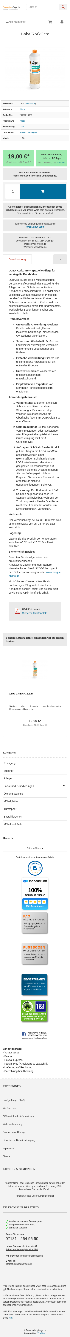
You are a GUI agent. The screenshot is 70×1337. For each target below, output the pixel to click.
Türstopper (10, 808)
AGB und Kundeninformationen (18, 1116)
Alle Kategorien (16, 21)
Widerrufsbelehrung (12, 1124)
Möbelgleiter (11, 801)
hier (10, 1318)
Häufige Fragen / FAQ (14, 1100)
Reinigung (9, 763)
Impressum (8, 1148)
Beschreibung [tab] (17, 259)
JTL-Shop (41, 1333)
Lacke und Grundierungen (35, 785)
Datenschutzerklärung (14, 1132)
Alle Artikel (30, 103)
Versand (61, 162)
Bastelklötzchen (13, 816)
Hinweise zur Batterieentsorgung (19, 1140)
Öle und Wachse (13, 793)
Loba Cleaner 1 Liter (21, 693)
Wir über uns (9, 1108)
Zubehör (8, 770)
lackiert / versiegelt (28, 132)
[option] (35, 691)
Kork (21, 126)
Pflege (22, 109)
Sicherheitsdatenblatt (34, 613)
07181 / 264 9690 (35, 227)
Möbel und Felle (13, 824)
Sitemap (7, 1156)
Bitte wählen (35, 848)
